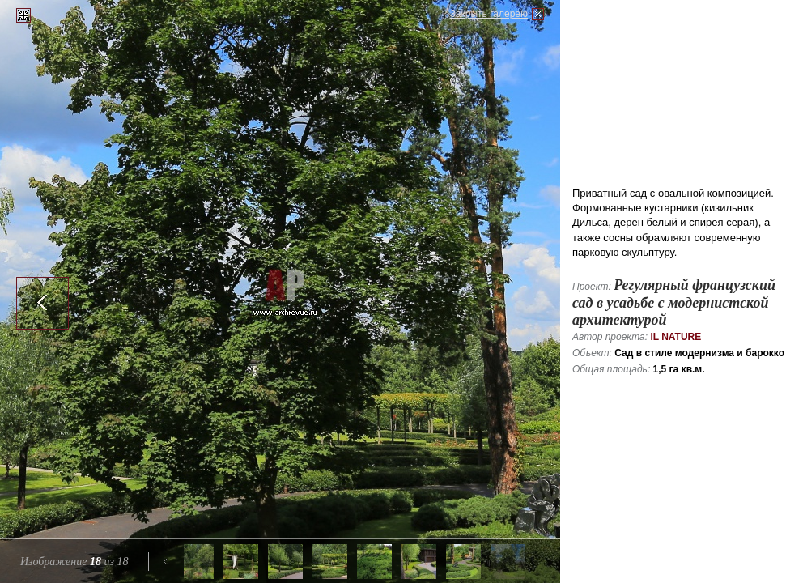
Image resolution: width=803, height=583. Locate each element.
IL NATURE (675, 337)
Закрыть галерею (489, 13)
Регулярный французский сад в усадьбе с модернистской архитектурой (673, 302)
